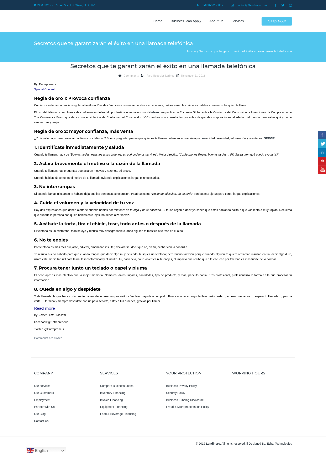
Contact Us (41, 422)
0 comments (131, 77)
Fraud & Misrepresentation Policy (187, 408)
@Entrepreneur (58, 323)
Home (156, 22)
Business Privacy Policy (181, 387)
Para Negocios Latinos (160, 77)
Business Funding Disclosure (185, 401)
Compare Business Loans (116, 387)
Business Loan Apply (184, 22)
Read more (44, 310)
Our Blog (40, 415)
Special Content (44, 91)
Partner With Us (44, 408)
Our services (42, 387)
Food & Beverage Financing (118, 415)
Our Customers (44, 394)
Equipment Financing (114, 408)
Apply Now (277, 22)
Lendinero (213, 445)
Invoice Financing (111, 401)
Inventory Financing (113, 394)
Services (236, 22)
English (37, 451)
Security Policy (175, 394)
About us (215, 22)
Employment (42, 401)
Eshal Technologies (279, 445)
